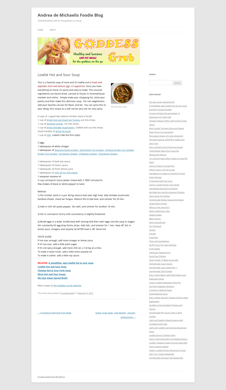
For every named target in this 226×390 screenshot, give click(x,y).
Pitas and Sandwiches (159, 241)
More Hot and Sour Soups (52, 274)
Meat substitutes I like (159, 211)
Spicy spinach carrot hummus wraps (166, 147)
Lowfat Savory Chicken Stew (162, 335)
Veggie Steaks (155, 214)
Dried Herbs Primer (158, 203)
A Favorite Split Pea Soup (160, 181)
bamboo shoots (55, 123)
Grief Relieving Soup (158, 293)
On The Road (155, 226)
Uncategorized (67, 293)
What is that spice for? (159, 207)
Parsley (152, 233)
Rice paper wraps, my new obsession (166, 135)
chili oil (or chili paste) (66, 172)
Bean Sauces (155, 218)
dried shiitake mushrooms (60, 127)
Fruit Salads (154, 248)
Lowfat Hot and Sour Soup (52, 266)
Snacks (152, 230)
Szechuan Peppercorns (159, 252)
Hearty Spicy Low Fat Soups (162, 169)
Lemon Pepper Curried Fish (162, 166)
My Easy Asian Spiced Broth (52, 278)
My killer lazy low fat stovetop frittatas (167, 192)
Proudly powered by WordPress (51, 376)
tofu (49, 135)
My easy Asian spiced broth (162, 102)
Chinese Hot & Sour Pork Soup (54, 270)
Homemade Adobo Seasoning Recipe (166, 199)
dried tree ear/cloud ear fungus (63, 120)
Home (40, 30)
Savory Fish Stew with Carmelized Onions (168, 339)
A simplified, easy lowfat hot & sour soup (70, 262)
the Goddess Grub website (67, 285)
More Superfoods (157, 222)
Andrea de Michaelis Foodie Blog (70, 15)
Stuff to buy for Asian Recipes (162, 245)
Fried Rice (153, 237)
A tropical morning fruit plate (54, 312)
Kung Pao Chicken (157, 256)
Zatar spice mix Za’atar (159, 196)
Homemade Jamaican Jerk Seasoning (166, 357)
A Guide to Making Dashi (160, 290)
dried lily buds (63, 131)
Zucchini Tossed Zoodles (160, 109)
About (53, 30)
